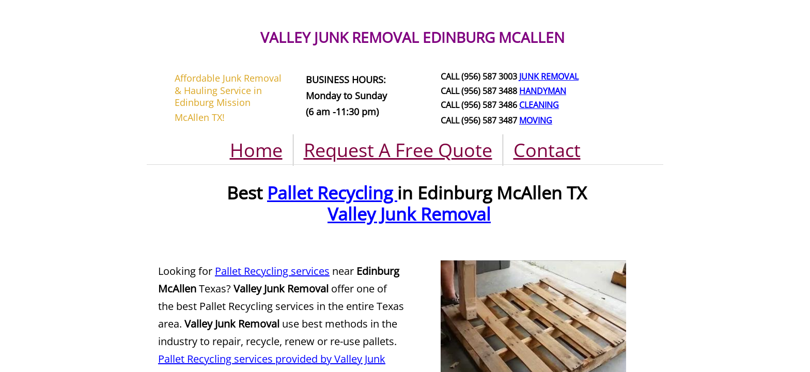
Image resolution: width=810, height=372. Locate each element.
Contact (547, 150)
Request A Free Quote (398, 150)
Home (256, 150)
